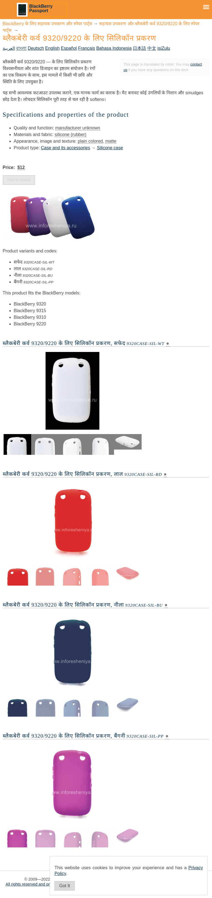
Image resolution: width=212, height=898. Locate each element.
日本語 (139, 48)
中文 (151, 48)
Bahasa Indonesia (114, 48)
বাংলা (21, 48)
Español (69, 48)
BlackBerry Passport (41, 8)
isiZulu (163, 48)
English (52, 48)
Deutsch (36, 48)
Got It (64, 885)
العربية (9, 48)
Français (86, 48)
